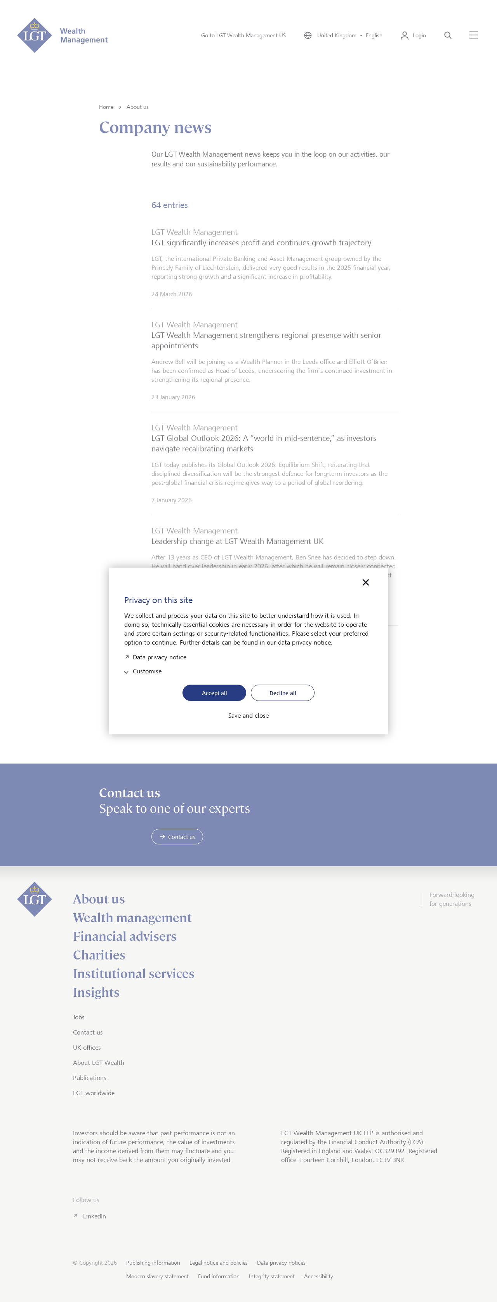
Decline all (282, 693)
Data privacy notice (159, 656)
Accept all (214, 693)
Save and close (248, 716)
